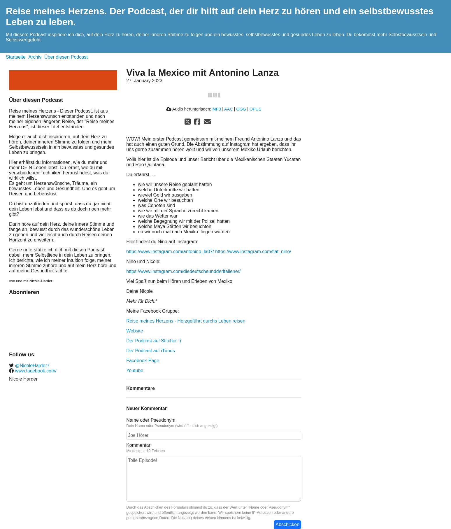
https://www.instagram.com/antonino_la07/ (170, 251)
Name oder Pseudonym (150, 420)
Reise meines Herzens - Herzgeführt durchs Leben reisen (185, 320)
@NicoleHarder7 (32, 365)
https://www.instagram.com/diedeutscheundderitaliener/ (183, 271)
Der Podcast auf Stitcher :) (153, 340)
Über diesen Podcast (66, 57)
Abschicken (287, 524)
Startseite (16, 57)
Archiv (35, 57)
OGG (241, 109)
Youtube (134, 370)
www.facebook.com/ (35, 370)
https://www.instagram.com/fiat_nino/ (253, 251)
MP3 (217, 109)
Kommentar (138, 445)
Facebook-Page (142, 360)
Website (134, 330)
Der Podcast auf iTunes (150, 350)
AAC (228, 109)
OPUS (256, 109)
